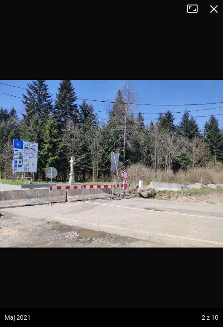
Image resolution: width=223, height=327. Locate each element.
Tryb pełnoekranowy (196, 9)
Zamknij (214, 9)
